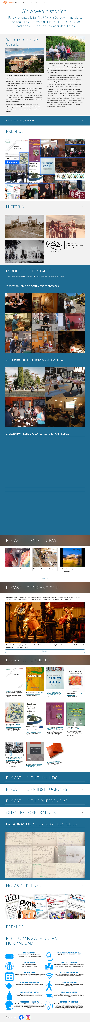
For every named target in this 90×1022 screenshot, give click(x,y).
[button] (88, 2)
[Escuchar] (45, 651)
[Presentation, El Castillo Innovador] (45, 512)
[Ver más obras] (45, 579)
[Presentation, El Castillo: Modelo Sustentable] (45, 464)
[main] (45, 18)
